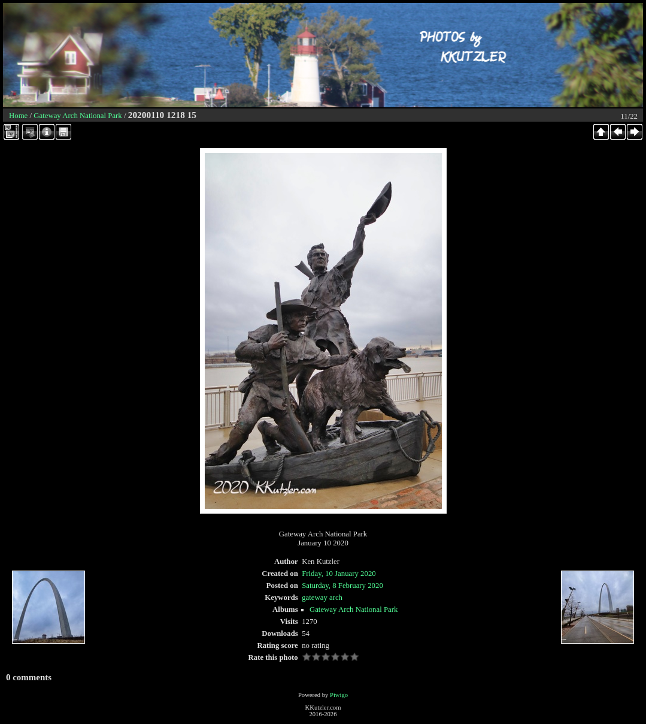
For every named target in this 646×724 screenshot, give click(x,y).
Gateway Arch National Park (78, 115)
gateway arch (322, 597)
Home (18, 115)
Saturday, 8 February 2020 (342, 585)
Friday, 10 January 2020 (339, 573)
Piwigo (339, 695)
